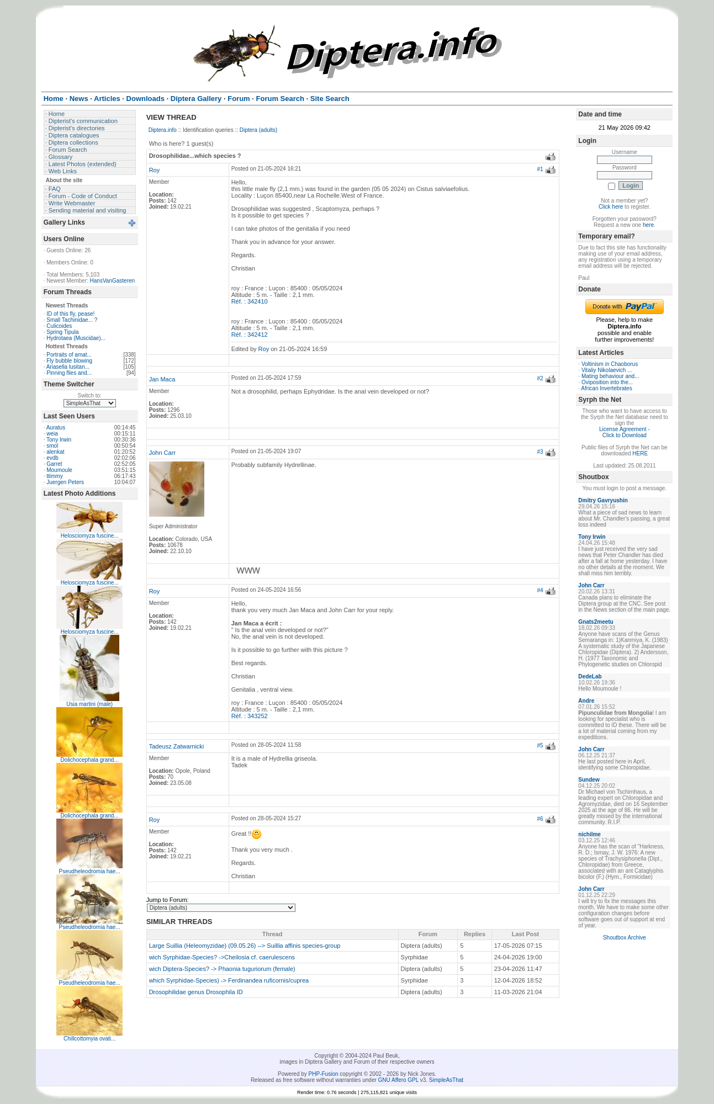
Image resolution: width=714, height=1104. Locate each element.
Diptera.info (163, 130)
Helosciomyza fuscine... (90, 536)
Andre (586, 701)
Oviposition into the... (607, 382)
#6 (540, 819)
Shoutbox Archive (624, 938)
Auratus (55, 427)
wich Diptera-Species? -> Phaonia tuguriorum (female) (222, 968)
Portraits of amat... (69, 355)
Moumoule (59, 470)
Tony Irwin (58, 440)
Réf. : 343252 (249, 716)
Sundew (588, 780)
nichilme (589, 834)
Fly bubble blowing (69, 361)
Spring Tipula (62, 332)
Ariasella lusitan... (67, 367)
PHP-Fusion (324, 1074)
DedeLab (589, 676)
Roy (154, 170)
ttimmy (54, 476)
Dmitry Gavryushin (602, 500)
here (648, 225)
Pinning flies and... (69, 373)
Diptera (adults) (258, 130)
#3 (540, 452)
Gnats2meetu (595, 622)
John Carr (162, 452)
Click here (611, 207)
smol (52, 446)
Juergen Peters (65, 482)
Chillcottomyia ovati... (89, 1039)
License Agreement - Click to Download (624, 432)
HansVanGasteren (112, 281)
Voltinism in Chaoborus (609, 364)
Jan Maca (162, 379)
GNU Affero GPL (398, 1080)
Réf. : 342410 (249, 301)
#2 (540, 378)
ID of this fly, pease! (70, 314)
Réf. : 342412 (249, 334)
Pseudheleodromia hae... (89, 871)
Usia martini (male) (89, 704)
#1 (540, 169)
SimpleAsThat (446, 1080)
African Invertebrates (606, 388)
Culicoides (59, 326)
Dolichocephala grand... (90, 760)
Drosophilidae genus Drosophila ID (196, 992)
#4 (540, 590)
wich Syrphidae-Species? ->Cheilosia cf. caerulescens (222, 957)
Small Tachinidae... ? (71, 320)
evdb (52, 458)
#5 (540, 745)
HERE (640, 453)
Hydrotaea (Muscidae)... (75, 338)
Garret (54, 464)
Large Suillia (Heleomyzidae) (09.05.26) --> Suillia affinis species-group (245, 945)
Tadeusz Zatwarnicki (176, 746)
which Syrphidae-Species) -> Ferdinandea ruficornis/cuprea (229, 980)
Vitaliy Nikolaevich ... (606, 370)
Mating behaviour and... (610, 376)
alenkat (55, 452)
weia (52, 434)
